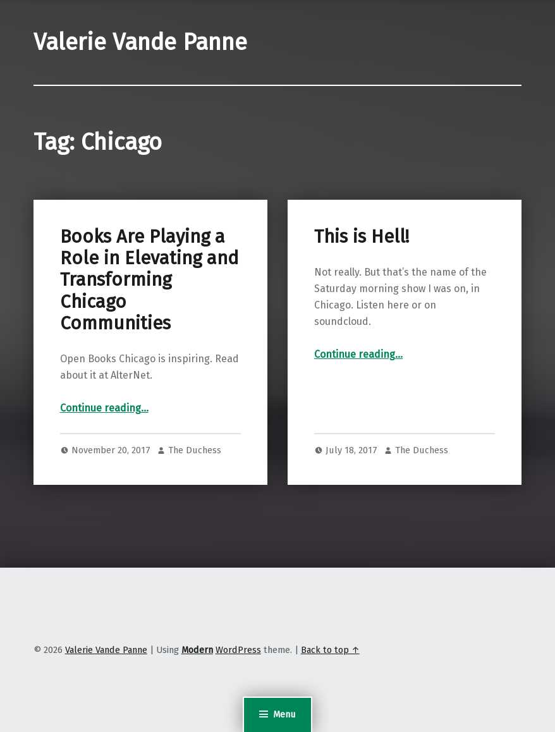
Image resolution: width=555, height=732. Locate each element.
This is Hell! (361, 237)
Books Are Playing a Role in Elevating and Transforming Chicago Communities (149, 280)
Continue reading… (104, 408)
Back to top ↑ (330, 650)
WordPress (238, 650)
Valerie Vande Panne (140, 42)
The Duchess (194, 450)
